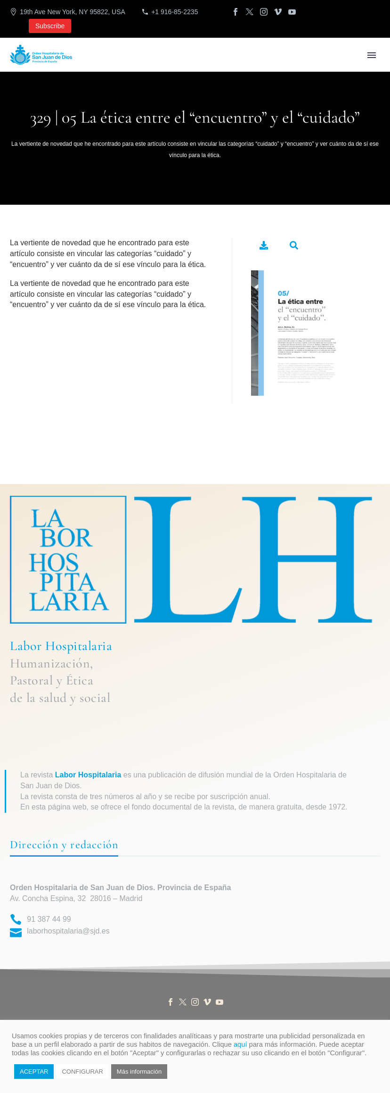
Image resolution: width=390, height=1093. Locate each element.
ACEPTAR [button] (34, 1071)
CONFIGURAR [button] (82, 1071)
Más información (139, 1071)
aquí (240, 1044)
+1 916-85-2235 (174, 12)
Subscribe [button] (50, 26)
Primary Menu (371, 55)
